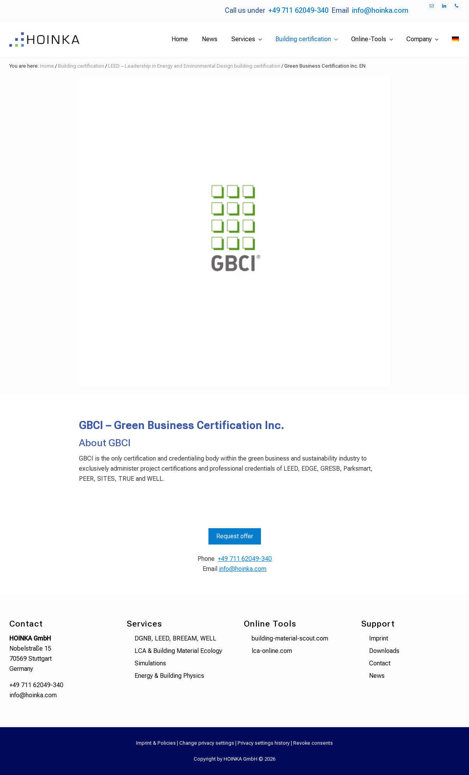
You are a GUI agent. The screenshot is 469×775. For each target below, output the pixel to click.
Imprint (378, 638)
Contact (379, 663)
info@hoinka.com (380, 10)
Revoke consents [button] (313, 743)
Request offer (234, 536)
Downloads (384, 651)
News (377, 675)
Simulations (150, 663)
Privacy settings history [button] (264, 743)
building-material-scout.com (290, 638)
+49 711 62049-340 (298, 10)
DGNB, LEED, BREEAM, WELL (175, 638)
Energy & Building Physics (169, 675)
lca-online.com (272, 651)
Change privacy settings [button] (206, 743)
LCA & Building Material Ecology (178, 651)
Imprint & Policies (156, 743)
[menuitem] (455, 39)
